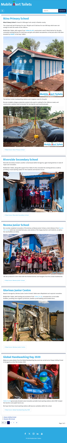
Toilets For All (38, 296)
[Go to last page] (16, 422)
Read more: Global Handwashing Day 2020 (17, 410)
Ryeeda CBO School (9, 419)
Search (62, 10)
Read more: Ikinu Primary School (15, 150)
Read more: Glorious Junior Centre (15, 347)
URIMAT (12, 34)
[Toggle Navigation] (2, 11)
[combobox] (50, 11)
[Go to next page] (13, 422)
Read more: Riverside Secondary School (17, 215)
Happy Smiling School (10, 417)
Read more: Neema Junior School (15, 280)
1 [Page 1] (8, 422)
